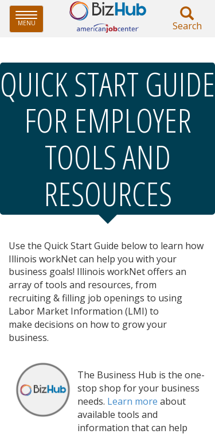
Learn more (132, 401)
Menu (29, 18)
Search (187, 19)
